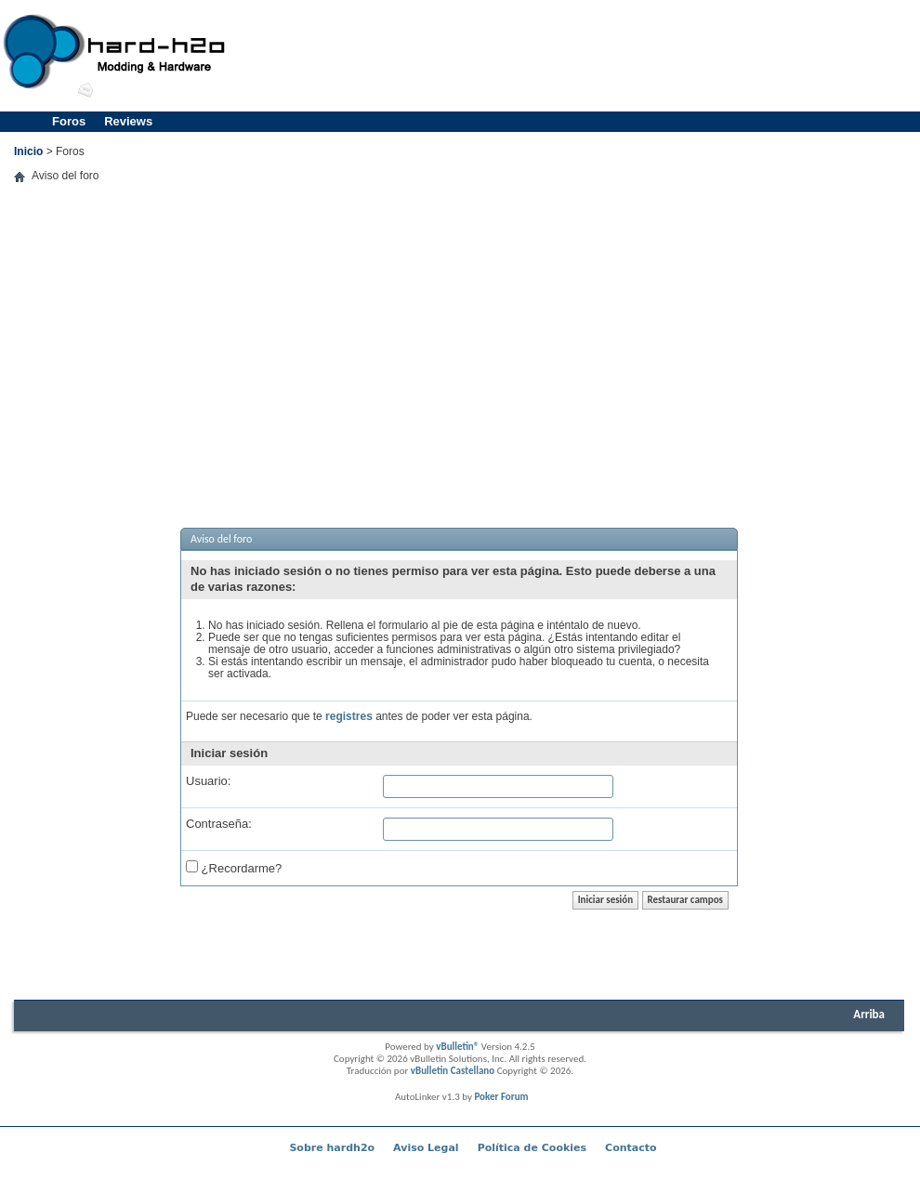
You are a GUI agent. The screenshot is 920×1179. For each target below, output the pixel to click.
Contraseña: (219, 824)
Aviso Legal (426, 1148)
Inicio (28, 151)
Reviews (128, 121)
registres (349, 716)
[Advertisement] (459, 346)
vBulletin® (457, 1047)
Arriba (869, 1014)
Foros (68, 121)
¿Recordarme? (234, 867)
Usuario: (208, 781)
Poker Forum (501, 1097)
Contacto (630, 1148)
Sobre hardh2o (332, 1148)
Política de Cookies (532, 1148)
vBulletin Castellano (452, 1071)
